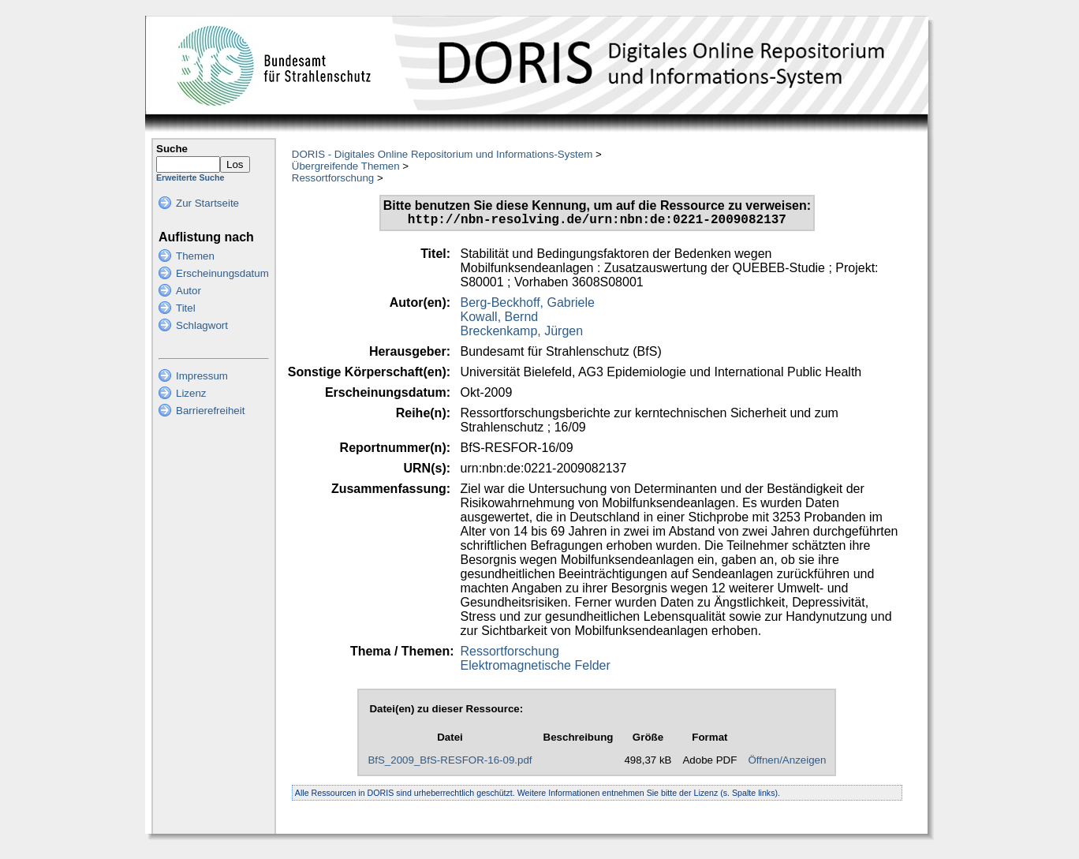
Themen (195, 256)
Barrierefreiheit (210, 410)
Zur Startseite (207, 203)
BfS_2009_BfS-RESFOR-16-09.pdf (450, 763)
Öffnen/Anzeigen (787, 763)
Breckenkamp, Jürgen (522, 334)
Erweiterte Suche (190, 177)
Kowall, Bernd (500, 320)
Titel (186, 308)
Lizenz (191, 393)
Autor (188, 291)
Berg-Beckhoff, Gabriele (528, 305)
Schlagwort (202, 325)
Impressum (202, 376)
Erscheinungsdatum (222, 273)
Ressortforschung (333, 178)
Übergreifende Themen (346, 166)
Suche (172, 149)
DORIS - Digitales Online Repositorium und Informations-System (442, 154)
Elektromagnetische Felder (535, 668)
